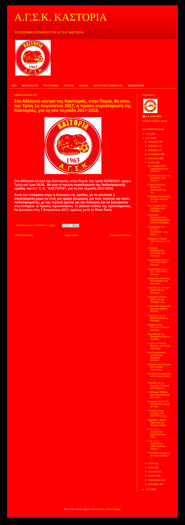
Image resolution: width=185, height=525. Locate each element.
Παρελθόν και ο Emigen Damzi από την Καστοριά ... (159, 290)
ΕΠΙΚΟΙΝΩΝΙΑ (136, 85)
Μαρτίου (152, 476)
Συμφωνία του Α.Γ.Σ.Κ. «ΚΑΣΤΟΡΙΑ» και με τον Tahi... (158, 404)
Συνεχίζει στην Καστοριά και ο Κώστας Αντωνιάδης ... (159, 367)
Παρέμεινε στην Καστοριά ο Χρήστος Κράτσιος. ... (159, 327)
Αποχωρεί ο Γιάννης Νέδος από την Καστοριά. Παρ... (157, 299)
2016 (148, 489)
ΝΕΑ (14, 85)
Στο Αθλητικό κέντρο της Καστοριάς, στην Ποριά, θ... (159, 178)
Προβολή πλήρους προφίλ (154, 121)
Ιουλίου (152, 162)
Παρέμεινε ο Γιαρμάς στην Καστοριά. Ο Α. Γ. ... (159, 241)
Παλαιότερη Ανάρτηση (120, 235)
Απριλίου (152, 471)
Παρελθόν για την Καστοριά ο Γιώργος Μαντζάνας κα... (158, 385)
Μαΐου (151, 467)
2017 (148, 138)
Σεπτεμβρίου (154, 154)
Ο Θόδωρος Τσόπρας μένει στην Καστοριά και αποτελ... (159, 395)
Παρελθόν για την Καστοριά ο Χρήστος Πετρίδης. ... (159, 336)
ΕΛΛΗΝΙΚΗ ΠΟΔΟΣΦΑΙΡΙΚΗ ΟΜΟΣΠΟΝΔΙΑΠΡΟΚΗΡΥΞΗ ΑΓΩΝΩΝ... (159, 219)
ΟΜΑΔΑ (83, 85)
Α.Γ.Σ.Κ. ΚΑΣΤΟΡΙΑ (60, 17)
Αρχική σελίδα (71, 235)
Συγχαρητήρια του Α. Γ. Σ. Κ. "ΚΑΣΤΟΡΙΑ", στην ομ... (158, 272)
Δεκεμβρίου (154, 141)
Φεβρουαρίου (155, 480)
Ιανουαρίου (153, 484)
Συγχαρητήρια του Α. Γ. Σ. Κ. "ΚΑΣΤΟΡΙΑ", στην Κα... (158, 262)
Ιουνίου (152, 463)
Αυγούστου (153, 158)
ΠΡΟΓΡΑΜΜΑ (51, 85)
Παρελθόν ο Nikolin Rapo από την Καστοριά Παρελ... (158, 423)
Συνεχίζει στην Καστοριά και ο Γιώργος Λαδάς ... (159, 376)
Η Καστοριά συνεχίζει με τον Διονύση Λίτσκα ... (159, 455)
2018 (148, 134)
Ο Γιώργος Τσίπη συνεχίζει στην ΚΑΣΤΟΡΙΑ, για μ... (158, 413)
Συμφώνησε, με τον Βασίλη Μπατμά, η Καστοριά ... (158, 318)
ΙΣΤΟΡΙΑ (69, 85)
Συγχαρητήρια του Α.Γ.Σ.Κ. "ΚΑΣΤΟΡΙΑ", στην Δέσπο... (158, 231)
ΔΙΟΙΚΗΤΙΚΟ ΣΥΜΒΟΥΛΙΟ (108, 85)
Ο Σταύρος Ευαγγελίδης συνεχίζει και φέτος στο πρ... (159, 199)
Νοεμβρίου (153, 146)
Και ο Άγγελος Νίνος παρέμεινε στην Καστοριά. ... (157, 208)
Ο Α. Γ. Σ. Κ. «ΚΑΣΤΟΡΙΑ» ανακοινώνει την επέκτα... (156, 445)
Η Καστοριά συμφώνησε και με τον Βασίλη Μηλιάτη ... (159, 309)
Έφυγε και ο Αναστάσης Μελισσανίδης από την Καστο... (159, 281)
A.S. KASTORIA (154, 116)
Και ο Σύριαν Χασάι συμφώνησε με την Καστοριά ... (158, 168)
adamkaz (100, 509)
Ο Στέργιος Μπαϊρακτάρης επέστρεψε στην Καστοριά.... (156, 252)
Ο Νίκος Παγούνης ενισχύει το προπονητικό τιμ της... (157, 188)
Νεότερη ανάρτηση (24, 235)
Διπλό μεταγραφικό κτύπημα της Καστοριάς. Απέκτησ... (157, 356)
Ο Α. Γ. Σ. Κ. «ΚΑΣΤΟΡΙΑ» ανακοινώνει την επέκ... (156, 433)
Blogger (117, 509)
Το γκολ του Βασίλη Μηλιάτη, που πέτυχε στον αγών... (159, 346)
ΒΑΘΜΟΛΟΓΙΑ (30, 85)
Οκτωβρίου (153, 150)
